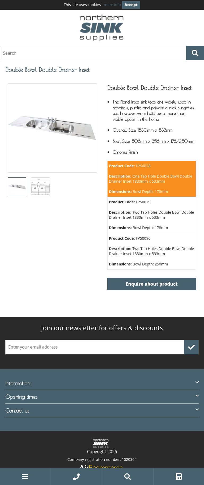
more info (112, 4)
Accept (131, 4)
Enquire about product (151, 284)
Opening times (21, 397)
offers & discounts (102, 328)
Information (17, 383)
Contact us (17, 410)
